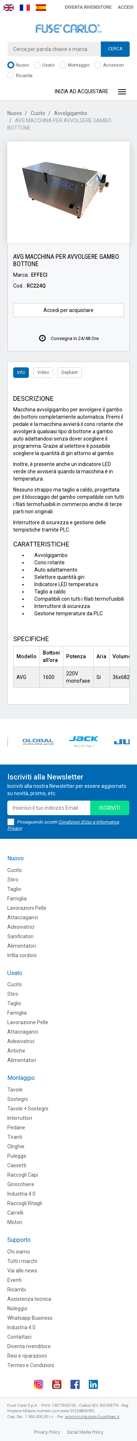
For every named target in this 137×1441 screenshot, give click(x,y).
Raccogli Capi (22, 1175)
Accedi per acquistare (68, 310)
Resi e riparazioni (27, 1356)
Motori (14, 1222)
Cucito (38, 113)
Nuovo (18, 65)
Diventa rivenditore (88, 7)
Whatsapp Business (30, 1318)
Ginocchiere (20, 1184)
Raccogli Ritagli (24, 1203)
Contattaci (19, 1337)
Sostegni (17, 1099)
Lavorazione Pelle (27, 1022)
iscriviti (109, 808)
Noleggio (17, 1308)
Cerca (115, 48)
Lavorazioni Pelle (26, 908)
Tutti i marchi (22, 1261)
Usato (44, 65)
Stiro (12, 880)
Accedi (125, 7)
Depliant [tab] (69, 372)
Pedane (16, 1127)
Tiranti (14, 1137)
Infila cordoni (22, 955)
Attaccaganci (22, 917)
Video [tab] (43, 372)
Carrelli (15, 1213)
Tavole (15, 1090)
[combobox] (68, 49)
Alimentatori (21, 946)
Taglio (14, 889)
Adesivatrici (20, 927)
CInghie (15, 1146)
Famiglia (17, 898)
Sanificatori (20, 936)
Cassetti (16, 1165)
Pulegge (16, 1156)
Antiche (16, 1051)
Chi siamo (18, 1252)
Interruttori (19, 1118)
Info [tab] (21, 372)
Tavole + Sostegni (27, 1109)
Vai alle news (22, 1271)
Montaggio (74, 65)
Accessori (109, 65)
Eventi (14, 1280)
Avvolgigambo (70, 113)
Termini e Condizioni (30, 1365)
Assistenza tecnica (29, 1299)
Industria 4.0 (21, 1194)
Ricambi (20, 76)
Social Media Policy (85, 1432)
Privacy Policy (47, 1432)
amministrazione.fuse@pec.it (92, 1416)
